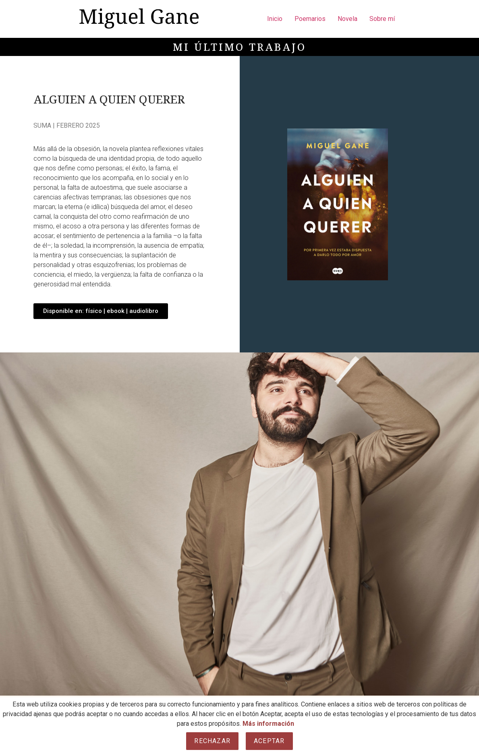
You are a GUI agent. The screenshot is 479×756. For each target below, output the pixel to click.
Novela (347, 19)
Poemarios (310, 19)
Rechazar (212, 741)
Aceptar (269, 741)
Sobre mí (382, 19)
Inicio (274, 19)
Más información (268, 723)
